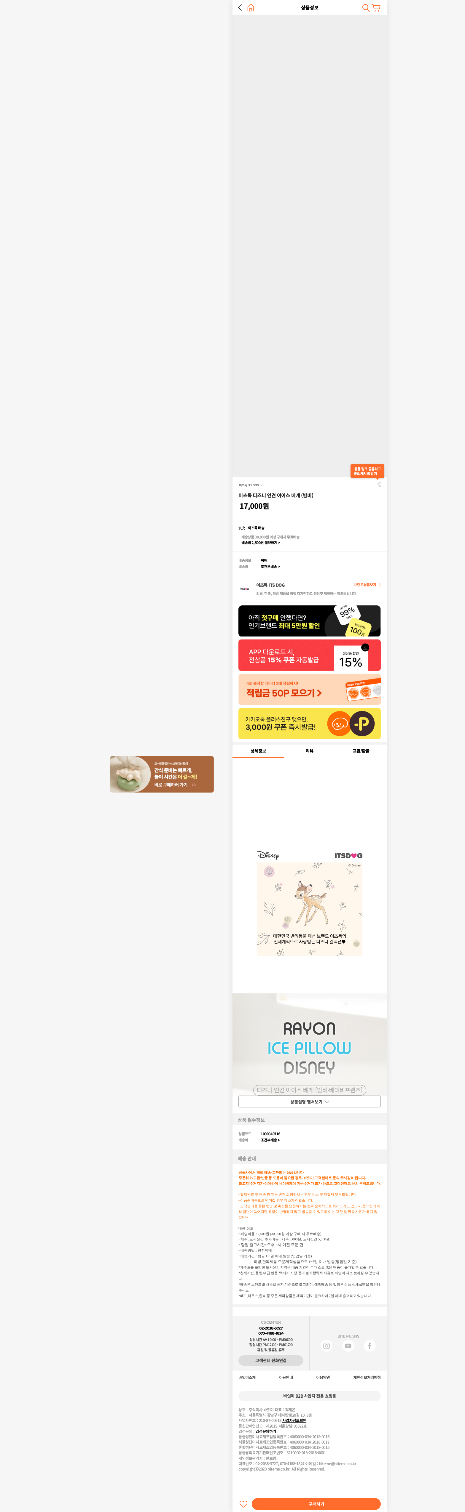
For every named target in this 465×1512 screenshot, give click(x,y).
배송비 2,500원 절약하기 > (260, 542)
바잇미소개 (247, 1377)
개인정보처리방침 (367, 1377)
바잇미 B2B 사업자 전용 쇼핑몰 (309, 1396)
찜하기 (243, 1504)
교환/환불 (361, 751)
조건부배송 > (270, 566)
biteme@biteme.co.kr (337, 1463)
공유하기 (379, 484)
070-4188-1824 (271, 1333)
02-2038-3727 (270, 1328)
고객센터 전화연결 (270, 1360)
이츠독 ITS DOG (249, 485)
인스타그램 (326, 1346)
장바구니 (376, 8)
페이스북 (370, 1346)
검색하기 (366, 8)
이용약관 (323, 1377)
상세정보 (258, 751)
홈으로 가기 (250, 8)
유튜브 (348, 1346)
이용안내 (286, 1377)
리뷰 (309, 751)
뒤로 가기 (239, 7)
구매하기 (316, 1504)
